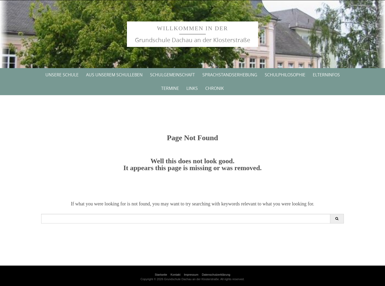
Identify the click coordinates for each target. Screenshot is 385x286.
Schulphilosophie (285, 75)
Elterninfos (326, 75)
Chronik (214, 88)
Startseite (161, 274)
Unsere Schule (62, 75)
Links (192, 88)
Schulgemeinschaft (172, 75)
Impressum (191, 274)
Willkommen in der (192, 28)
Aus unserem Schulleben (114, 75)
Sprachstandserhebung (229, 75)
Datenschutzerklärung (216, 274)
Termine (170, 88)
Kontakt (175, 274)
